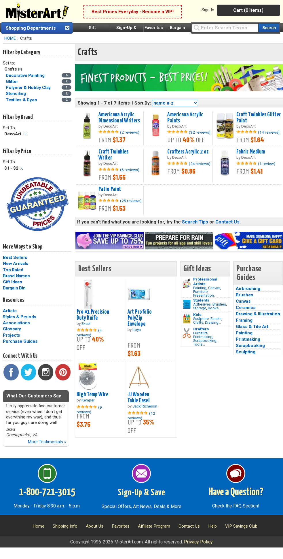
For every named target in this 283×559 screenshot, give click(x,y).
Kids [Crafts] (197, 314)
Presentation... (204, 295)
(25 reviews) (131, 200)
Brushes (219, 304)
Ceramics (246, 307)
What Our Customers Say (33, 396)
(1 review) (266, 163)
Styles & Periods (19, 316)
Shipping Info (65, 526)
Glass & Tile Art (252, 326)
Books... (214, 308)
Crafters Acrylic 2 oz (188, 152)
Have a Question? (236, 492)
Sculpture (201, 319)
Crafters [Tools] (201, 329)
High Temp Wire (92, 394)
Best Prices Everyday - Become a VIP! (133, 11)
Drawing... (213, 322)
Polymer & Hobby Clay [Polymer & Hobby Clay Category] (29, 87)
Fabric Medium (250, 152)
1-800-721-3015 (47, 492)
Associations (16, 322)
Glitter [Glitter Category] (12, 81)
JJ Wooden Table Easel (139, 397)
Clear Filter (20, 69)
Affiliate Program (154, 526)
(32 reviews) (199, 132)
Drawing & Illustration (258, 314)
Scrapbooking (204, 340)
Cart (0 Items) (248, 10)
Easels (215, 319)
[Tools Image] (187, 333)
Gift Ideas (12, 282)
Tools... (199, 344)
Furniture (200, 291)
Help (212, 526)
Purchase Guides (20, 341)
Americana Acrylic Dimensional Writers (119, 118)
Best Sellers (15, 257)
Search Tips (195, 222)
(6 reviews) (129, 169)
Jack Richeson (144, 406)
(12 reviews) (141, 415)
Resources (13, 300)
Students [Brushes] (201, 300)
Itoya (136, 329)
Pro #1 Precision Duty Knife (93, 315)
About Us (94, 526)
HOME (10, 38)
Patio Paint (109, 189)
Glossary (12, 328)
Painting (199, 288)
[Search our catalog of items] (268, 27)
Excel (85, 323)
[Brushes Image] (187, 304)
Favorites (154, 27)
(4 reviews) (89, 332)
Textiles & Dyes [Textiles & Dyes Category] (22, 100)
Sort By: (142, 103)
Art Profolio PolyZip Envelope (140, 318)
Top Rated (13, 269)
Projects (11, 335)
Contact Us (227, 222)
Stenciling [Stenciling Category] (16, 93)
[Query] (225, 27)
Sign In (208, 9)
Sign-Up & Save (141, 492)
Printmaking (202, 337)
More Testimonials (47, 441)
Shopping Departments (31, 28)
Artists (9, 310)
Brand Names (16, 275)
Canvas (214, 288)
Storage (199, 308)
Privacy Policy (198, 542)
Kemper (88, 400)
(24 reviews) (199, 163)
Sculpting (245, 352)
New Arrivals (15, 263)
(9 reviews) (89, 409)
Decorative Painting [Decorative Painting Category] (25, 75)
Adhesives (202, 304)
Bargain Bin (14, 288)
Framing (244, 320)
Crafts (198, 322)
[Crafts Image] (187, 319)
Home (38, 526)
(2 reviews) (129, 132)
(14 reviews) (269, 132)
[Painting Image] (187, 283)
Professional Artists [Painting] (205, 281)
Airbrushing (248, 288)
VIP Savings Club (241, 526)
